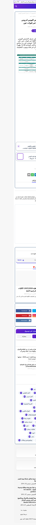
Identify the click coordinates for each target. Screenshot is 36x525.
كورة (18, 433)
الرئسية (26, 510)
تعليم (29, 415)
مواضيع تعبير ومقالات (11, 440)
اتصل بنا (26, 514)
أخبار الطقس (11, 393)
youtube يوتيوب (26, 393)
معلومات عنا (10, 510)
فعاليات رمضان (15, 429)
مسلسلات (28, 437)
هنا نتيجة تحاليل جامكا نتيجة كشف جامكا (14, 480)
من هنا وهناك (27, 440)
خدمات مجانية (13, 422)
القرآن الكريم (11, 411)
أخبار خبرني (14, 396)
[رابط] (18, 64)
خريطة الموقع (10, 514)
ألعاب (29, 400)
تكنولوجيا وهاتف (17, 415)
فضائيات (28, 429)
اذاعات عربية (27, 404)
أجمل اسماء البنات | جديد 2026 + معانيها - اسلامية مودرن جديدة (14, 358)
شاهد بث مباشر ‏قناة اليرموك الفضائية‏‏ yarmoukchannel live (16, 365)
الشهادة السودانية (26, 411)
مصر (17, 437)
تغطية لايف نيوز (10, 519)
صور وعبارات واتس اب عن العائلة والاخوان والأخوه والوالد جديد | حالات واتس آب (15, 350)
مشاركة (10, 336)
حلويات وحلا (12, 418)
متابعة (25, 336)
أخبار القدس (27, 396)
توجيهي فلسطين (26, 418)
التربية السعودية (21, 13)
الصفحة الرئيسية (30, 13)
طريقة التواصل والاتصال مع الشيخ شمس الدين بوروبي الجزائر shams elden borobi (14, 500)
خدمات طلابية (27, 422)
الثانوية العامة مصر (25, 407)
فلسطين (28, 433)
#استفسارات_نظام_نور (24, 389)
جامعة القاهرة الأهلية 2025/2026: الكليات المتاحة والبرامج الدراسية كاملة (19, 289)
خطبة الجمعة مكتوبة (25, 426)
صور (12, 426)
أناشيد (19, 400)
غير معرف (30, 26)
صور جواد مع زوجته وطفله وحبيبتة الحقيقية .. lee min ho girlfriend (14, 490)
